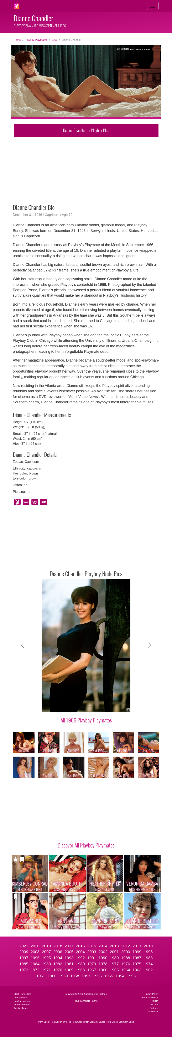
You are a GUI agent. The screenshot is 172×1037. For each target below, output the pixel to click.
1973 (23, 970)
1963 (136, 970)
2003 (91, 952)
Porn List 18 (90, 1022)
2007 (46, 952)
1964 (125, 970)
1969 (69, 970)
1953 (131, 976)
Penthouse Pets (22, 1004)
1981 (69, 964)
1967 (91, 970)
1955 (108, 976)
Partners (154, 1008)
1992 (80, 958)
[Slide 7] (97, 706)
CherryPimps (20, 997)
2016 (80, 946)
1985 (23, 964)
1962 (148, 970)
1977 (114, 964)
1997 (23, 958)
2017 (69, 946)
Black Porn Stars (22, 994)
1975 (136, 964)
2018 (57, 946)
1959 (63, 976)
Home (17, 39)
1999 (136, 952)
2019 (46, 946)
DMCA (155, 1001)
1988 (125, 958)
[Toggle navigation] (152, 6)
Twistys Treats (21, 1008)
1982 (57, 964)
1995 (46, 958)
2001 (114, 952)
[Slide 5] (82, 706)
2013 (114, 946)
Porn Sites (43, 1022)
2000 (125, 952)
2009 (23, 952)
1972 (35, 970)
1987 (136, 958)
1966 (54, 39)
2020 (35, 946)
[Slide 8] (105, 706)
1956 (97, 976)
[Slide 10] (120, 706)
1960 (52, 976)
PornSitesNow (58, 1022)
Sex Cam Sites (126, 1022)
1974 (148, 964)
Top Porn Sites (75, 1022)
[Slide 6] (90, 706)
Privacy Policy (151, 994)
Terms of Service (149, 997)
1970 (57, 970)
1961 (40, 976)
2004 (80, 952)
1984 (35, 964)
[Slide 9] (112, 706)
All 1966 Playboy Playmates (86, 720)
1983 (46, 964)
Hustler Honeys (22, 1001)
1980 (80, 964)
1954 (119, 976)
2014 (103, 946)
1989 (114, 958)
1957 (86, 976)
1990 (103, 958)
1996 (35, 958)
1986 (148, 958)
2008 (35, 952)
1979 (91, 964)
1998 (148, 952)
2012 (125, 946)
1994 (57, 958)
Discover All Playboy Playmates (86, 845)
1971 (46, 970)
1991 (91, 958)
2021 (23, 946)
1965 (114, 970)
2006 (57, 952)
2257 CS (153, 1004)
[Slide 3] (67, 706)
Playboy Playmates (36, 39)
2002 (103, 952)
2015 (91, 946)
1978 (103, 964)
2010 (148, 946)
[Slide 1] (52, 706)
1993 (69, 958)
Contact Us (152, 1011)
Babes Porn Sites (107, 1022)
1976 (125, 964)
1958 (74, 976)
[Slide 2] (60, 706)
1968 (80, 970)
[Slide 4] (75, 706)
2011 (136, 946)
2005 (69, 952)
